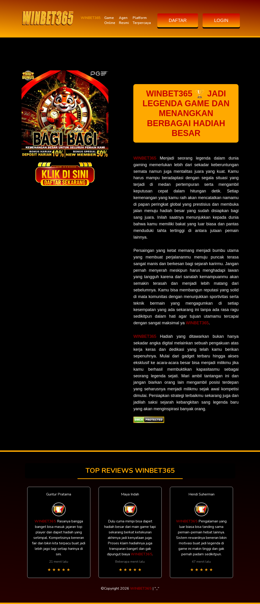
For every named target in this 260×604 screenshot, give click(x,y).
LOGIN (221, 20)
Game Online (109, 20)
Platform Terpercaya (142, 20)
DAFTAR (178, 20)
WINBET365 (91, 18)
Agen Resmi (124, 20)
